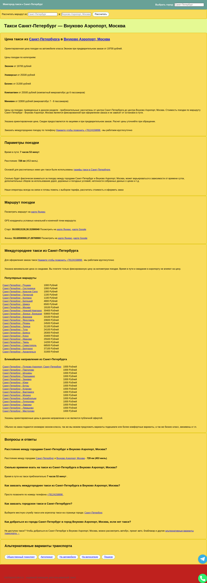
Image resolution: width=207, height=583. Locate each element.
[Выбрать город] (189, 4)
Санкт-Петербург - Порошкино (19, 376)
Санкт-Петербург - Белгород (18, 348)
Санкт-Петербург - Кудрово (17, 389)
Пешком (108, 557)
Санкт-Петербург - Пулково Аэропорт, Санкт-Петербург (32, 366)
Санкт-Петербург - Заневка (17, 379)
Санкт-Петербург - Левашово (18, 408)
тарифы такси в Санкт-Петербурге (92, 169)
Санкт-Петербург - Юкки (15, 382)
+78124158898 (55, 494)
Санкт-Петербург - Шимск (16, 304)
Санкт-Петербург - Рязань (16, 323)
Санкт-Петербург (33, 4)
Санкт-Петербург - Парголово (18, 370)
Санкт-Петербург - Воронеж (17, 317)
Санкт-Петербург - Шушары (17, 373)
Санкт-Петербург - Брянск (16, 333)
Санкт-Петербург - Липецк (16, 326)
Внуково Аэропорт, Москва (87, 39)
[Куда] (76, 14)
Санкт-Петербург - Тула (15, 329)
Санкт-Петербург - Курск (16, 336)
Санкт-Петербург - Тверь (16, 342)
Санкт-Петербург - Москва (16, 307)
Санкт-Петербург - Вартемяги (18, 392)
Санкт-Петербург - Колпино (17, 298)
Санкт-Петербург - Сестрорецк (19, 288)
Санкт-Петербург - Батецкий (18, 301)
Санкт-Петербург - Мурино (17, 395)
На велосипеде (90, 557)
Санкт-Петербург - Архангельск (19, 352)
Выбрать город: (164, 4)
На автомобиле (68, 557)
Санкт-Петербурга (44, 39)
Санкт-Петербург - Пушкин (17, 285)
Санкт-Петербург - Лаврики (17, 404)
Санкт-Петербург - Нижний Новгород (22, 310)
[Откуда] (42, 14)
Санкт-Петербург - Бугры (16, 385)
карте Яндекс (38, 212)
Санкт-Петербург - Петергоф (18, 295)
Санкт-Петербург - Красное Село (20, 291)
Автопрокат (47, 557)
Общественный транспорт (21, 557)
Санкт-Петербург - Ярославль (18, 320)
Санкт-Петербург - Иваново (17, 339)
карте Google (79, 229)
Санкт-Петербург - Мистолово (18, 411)
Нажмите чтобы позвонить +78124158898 (78, 130)
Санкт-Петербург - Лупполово (18, 401)
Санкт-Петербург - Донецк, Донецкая (22, 314)
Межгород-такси (12, 4)
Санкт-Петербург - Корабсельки (19, 398)
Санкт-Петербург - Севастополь (20, 345)
